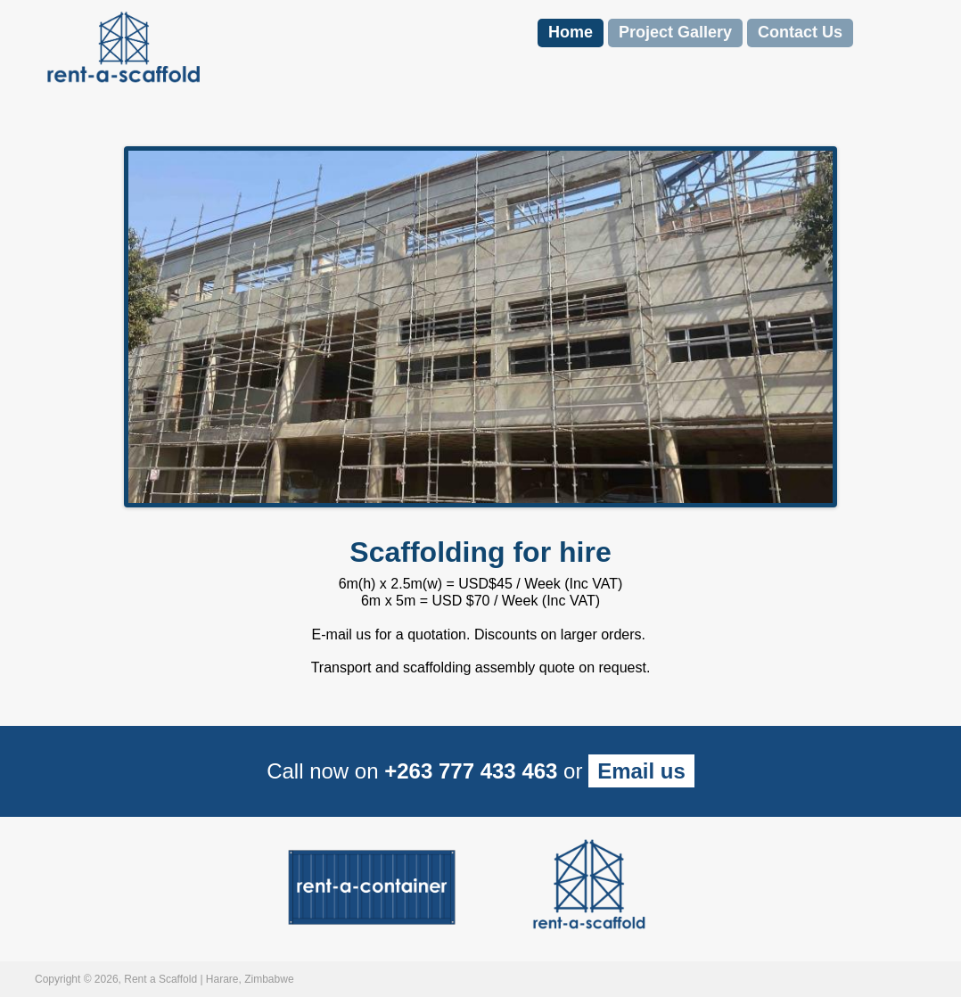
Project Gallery (675, 32)
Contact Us (800, 32)
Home (570, 32)
